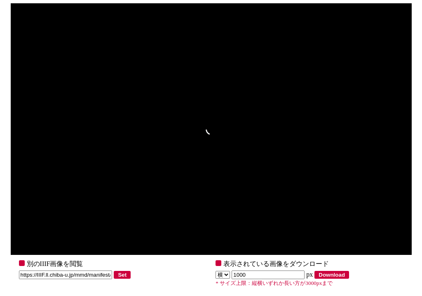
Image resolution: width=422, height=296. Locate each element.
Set (122, 275)
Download (332, 275)
